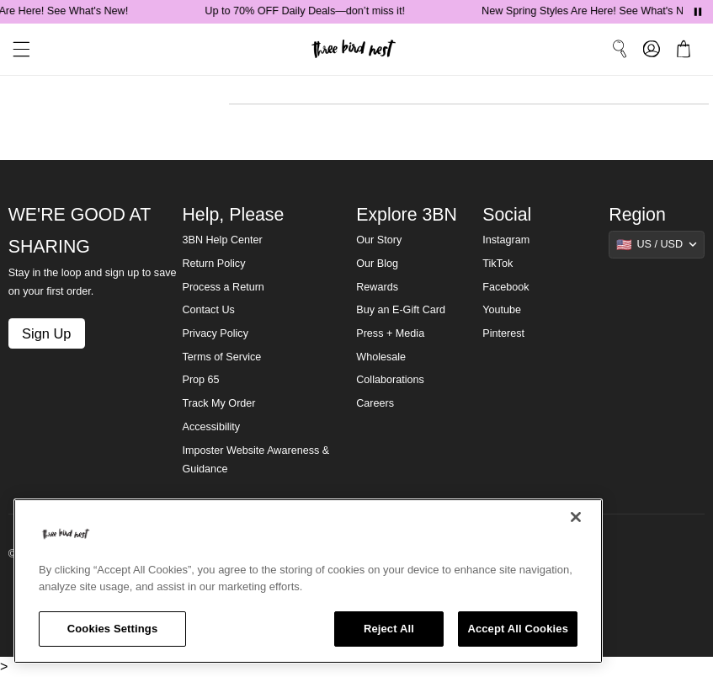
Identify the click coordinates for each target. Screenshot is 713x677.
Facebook (505, 287)
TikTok (497, 263)
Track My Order (218, 403)
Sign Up (46, 333)
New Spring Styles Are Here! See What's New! (593, 11)
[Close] (575, 517)
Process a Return (222, 287)
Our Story (379, 240)
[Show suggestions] (657, 244)
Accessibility (211, 427)
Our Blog (377, 263)
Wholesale (381, 357)
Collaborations (390, 380)
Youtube (501, 310)
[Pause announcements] (698, 12)
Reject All (389, 628)
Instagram (505, 240)
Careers (375, 403)
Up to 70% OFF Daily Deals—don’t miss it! (308, 11)
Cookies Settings (112, 628)
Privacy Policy (214, 333)
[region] (308, 581)
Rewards (377, 287)
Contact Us (208, 310)
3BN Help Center (222, 240)
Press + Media (390, 333)
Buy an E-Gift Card (400, 310)
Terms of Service (221, 357)
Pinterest (503, 333)
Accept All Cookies (517, 628)
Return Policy (213, 263)
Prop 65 (200, 380)
